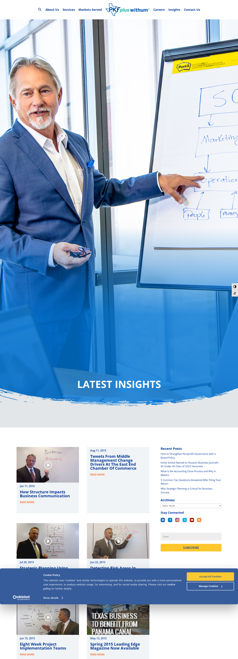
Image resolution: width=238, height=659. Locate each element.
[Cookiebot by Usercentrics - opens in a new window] (21, 652)
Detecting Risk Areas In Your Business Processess (115, 575)
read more (27, 507)
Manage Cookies (210, 640)
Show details (51, 652)
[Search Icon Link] (40, 9)
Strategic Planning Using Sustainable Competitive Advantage (44, 577)
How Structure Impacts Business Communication (45, 498)
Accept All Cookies (210, 631)
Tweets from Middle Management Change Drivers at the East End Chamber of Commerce (113, 467)
